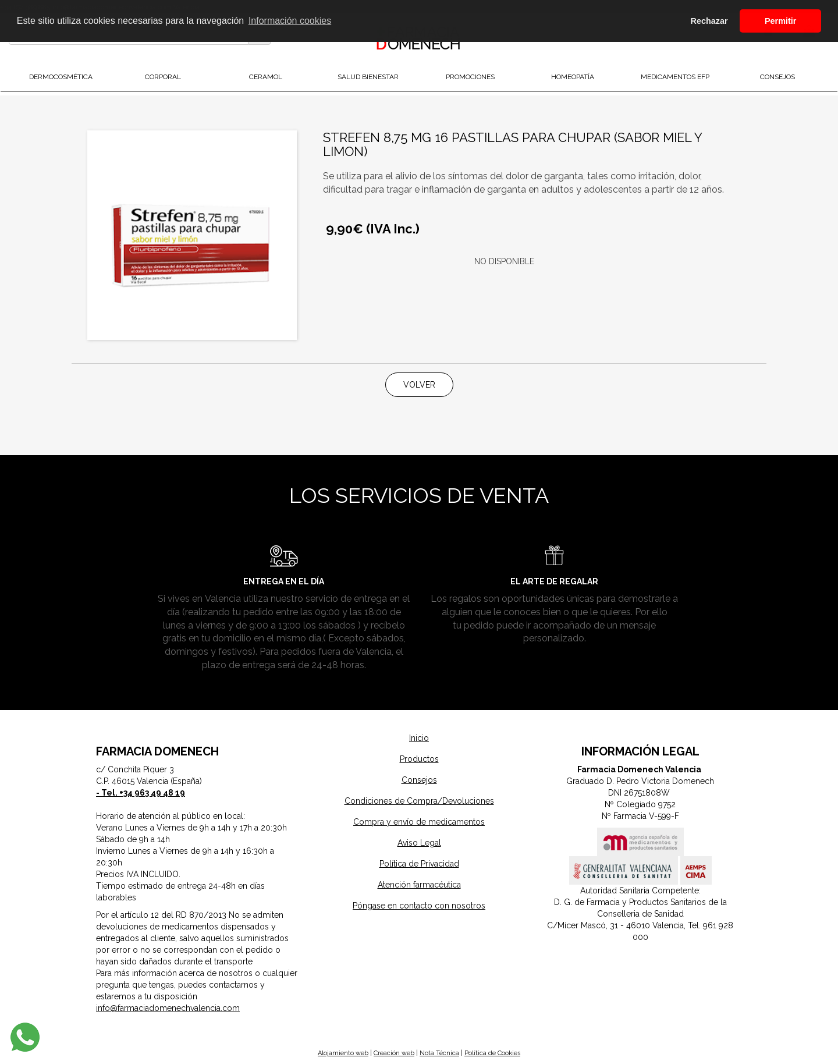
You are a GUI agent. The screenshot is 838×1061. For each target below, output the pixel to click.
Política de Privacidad (419, 863)
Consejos (419, 780)
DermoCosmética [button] (61, 77)
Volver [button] (419, 384)
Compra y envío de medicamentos (419, 821)
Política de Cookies (492, 1053)
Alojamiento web (343, 1053)
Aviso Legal (419, 842)
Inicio (419, 738)
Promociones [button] (470, 77)
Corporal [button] (163, 77)
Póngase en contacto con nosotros (419, 905)
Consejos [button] (777, 77)
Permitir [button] (780, 21)
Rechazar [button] (709, 21)
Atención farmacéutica (419, 884)
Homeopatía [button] (572, 77)
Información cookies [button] (289, 21)
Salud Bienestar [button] (368, 77)
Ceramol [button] (265, 77)
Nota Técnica (439, 1053)
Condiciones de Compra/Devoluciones (419, 800)
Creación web (394, 1053)
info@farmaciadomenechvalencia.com (168, 1008)
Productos (419, 759)
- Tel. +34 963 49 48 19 (140, 792)
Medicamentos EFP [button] (675, 77)
